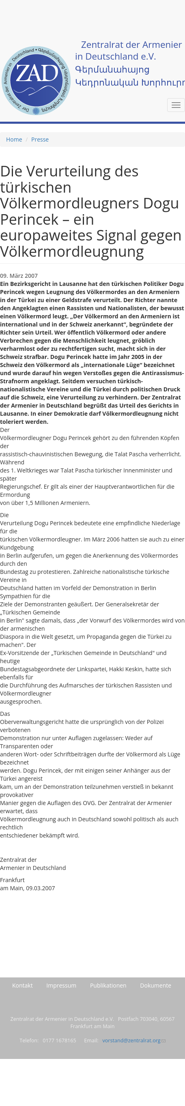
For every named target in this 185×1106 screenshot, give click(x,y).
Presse (40, 139)
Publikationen (108, 985)
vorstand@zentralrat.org (133, 1040)
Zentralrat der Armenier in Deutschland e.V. (128, 50)
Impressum (61, 985)
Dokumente (155, 985)
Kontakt (22, 985)
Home (14, 139)
